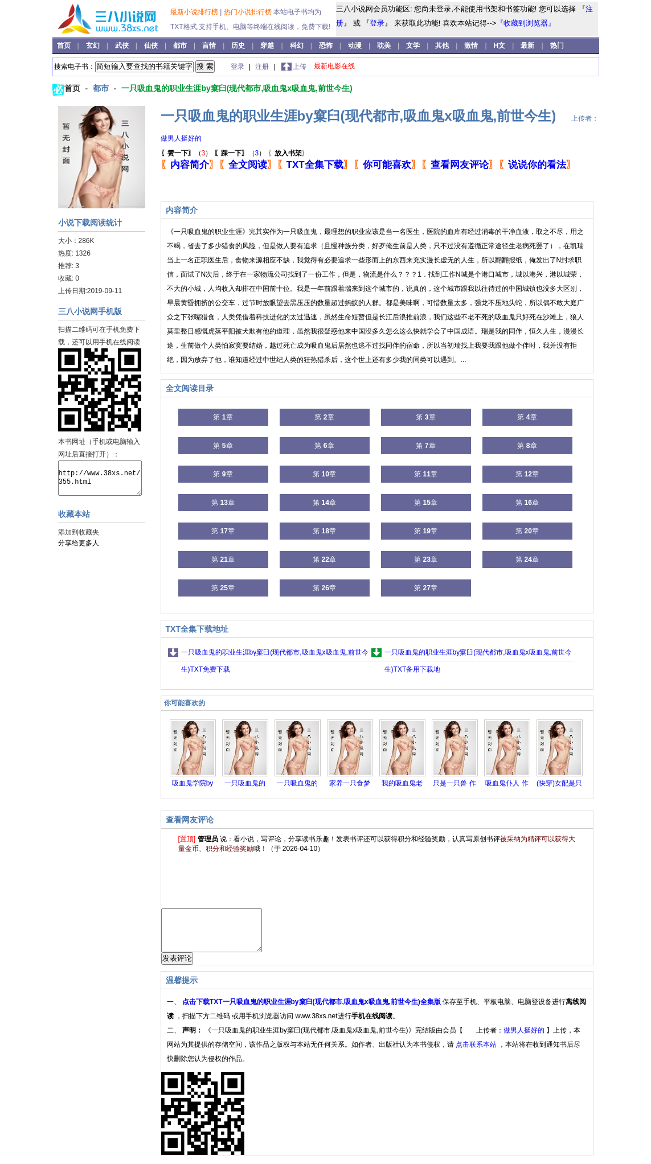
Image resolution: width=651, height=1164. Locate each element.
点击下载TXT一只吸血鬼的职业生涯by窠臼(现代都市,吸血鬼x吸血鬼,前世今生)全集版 (312, 1010)
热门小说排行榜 (248, 12)
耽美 (384, 46)
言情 (210, 46)
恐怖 (326, 46)
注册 (263, 67)
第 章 (222, 417)
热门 (557, 46)
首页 (64, 46)
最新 (527, 46)
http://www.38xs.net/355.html (100, 478)
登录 (377, 23)
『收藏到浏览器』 (525, 23)
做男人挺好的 (181, 138)
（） (186, 153)
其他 (443, 46)
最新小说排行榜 (195, 12)
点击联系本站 (477, 1053)
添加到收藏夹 (78, 532)
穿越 (268, 46)
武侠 (122, 46)
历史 (239, 46)
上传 (299, 67)
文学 (413, 46)
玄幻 (93, 46)
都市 (181, 46)
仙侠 (151, 46)
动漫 (355, 46)
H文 (500, 46)
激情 (472, 46)
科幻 (297, 46)
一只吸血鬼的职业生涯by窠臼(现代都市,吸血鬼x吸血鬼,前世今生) (236, 88)
